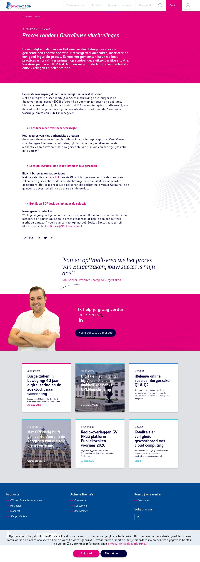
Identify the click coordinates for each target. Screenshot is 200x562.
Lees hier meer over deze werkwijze (53, 144)
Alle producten (16, 533)
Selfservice (78, 522)
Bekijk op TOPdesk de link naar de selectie (57, 220)
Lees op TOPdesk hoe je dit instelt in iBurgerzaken (63, 182)
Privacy (156, 553)
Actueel (27, 17)
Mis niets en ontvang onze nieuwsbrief (177, 553)
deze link (54, 194)
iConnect (13, 528)
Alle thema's (79, 528)
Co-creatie (78, 517)
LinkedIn (80, 337)
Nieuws (36, 17)
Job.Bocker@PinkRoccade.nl (63, 243)
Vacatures (141, 517)
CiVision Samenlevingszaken (24, 517)
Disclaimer (146, 553)
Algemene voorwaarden (129, 553)
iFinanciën (14, 522)
